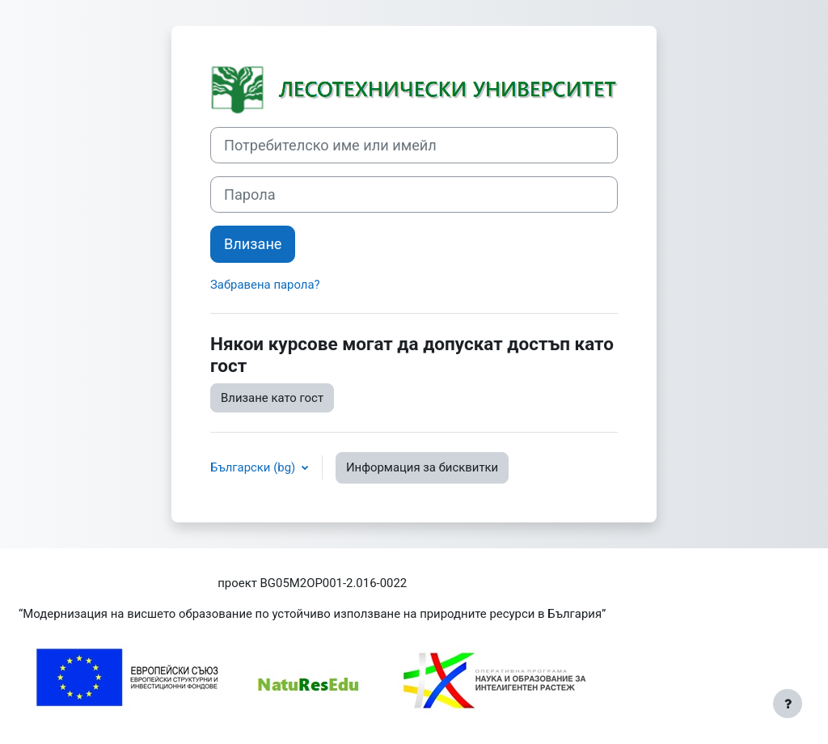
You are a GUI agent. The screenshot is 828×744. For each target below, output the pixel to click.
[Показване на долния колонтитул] (787, 703)
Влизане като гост (272, 398)
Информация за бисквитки (422, 467)
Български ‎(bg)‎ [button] (254, 467)
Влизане (252, 243)
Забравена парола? (265, 284)
